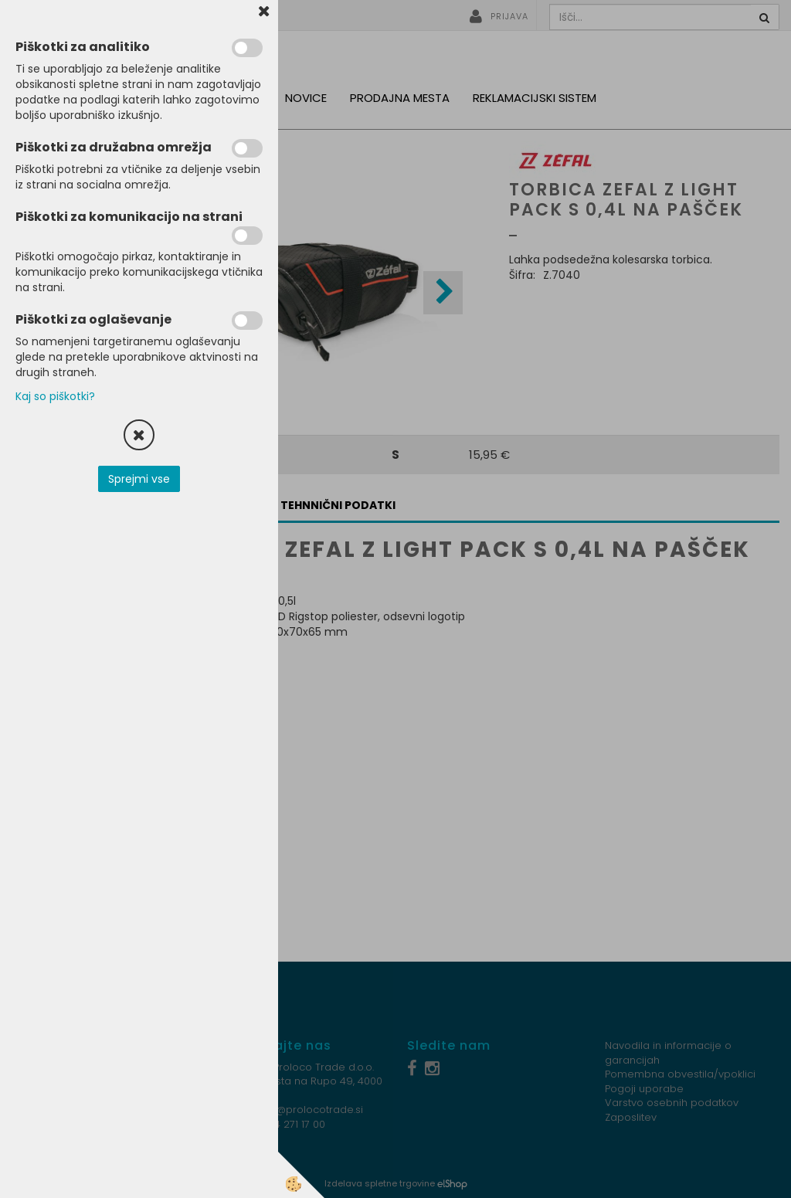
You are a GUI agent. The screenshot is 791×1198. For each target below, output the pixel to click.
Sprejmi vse (139, 479)
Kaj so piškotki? (55, 396)
